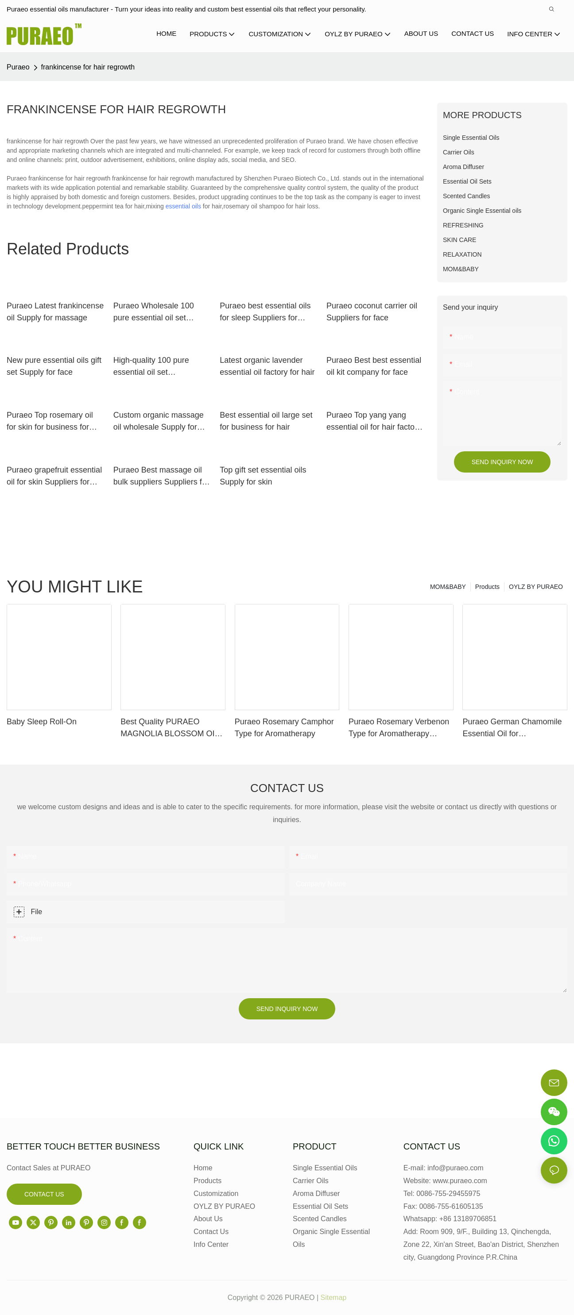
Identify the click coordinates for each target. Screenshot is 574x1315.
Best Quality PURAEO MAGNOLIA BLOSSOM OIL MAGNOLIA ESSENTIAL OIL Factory (171, 728)
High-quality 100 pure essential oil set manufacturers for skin (152, 367)
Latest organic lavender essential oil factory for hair (267, 366)
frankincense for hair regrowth (88, 67)
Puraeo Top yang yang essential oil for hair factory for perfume (373, 422)
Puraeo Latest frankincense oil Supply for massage (55, 311)
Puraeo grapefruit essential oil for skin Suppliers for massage (54, 476)
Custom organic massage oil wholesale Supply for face (158, 422)
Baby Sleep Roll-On (42, 721)
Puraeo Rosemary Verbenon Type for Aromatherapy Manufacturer (399, 728)
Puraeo (18, 67)
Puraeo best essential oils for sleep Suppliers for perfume (265, 312)
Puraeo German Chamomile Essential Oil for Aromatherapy (512, 728)
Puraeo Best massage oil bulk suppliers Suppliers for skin (161, 476)
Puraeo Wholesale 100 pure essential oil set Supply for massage (153, 312)
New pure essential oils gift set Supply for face (54, 366)
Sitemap (334, 1297)
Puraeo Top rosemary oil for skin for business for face (50, 422)
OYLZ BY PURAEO (536, 586)
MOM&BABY (448, 586)
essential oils (183, 206)
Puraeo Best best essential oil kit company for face (373, 366)
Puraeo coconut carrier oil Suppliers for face (371, 311)
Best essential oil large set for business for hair (266, 421)
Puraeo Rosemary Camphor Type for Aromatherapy (284, 727)
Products (487, 586)
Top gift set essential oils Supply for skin (263, 475)
